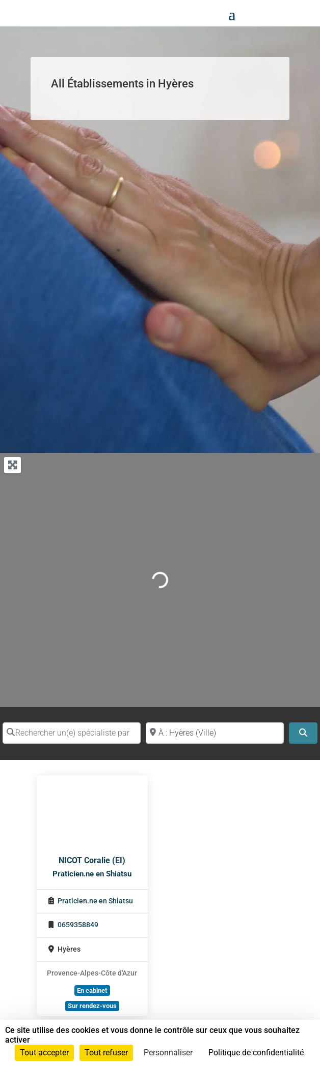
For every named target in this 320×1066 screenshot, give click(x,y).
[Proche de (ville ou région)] (215, 733)
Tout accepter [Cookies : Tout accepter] (44, 1052)
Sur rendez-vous (92, 1006)
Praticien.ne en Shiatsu (91, 873)
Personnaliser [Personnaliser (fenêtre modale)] (168, 1052)
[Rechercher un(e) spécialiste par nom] (72, 733)
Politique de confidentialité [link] (256, 1052)
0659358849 (78, 925)
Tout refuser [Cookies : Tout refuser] (106, 1052)
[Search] (303, 733)
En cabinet (92, 990)
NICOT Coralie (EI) (92, 860)
